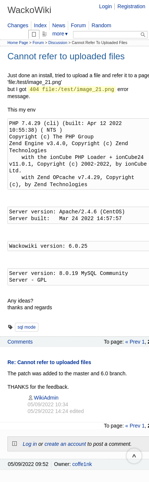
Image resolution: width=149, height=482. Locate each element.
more (60, 34)
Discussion (57, 42)
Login (105, 6)
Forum (78, 25)
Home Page (17, 42)
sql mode (27, 327)
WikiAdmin (43, 398)
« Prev (132, 342)
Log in (30, 444)
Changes (17, 25)
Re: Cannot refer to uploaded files (49, 362)
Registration (131, 6)
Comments (20, 342)
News (58, 25)
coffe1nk (82, 464)
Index (40, 25)
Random (101, 25)
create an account (65, 444)
